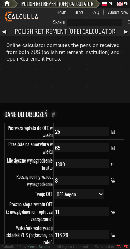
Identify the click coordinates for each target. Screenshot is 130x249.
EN (123, 4)
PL (107, 4)
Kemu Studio (38, 247)
